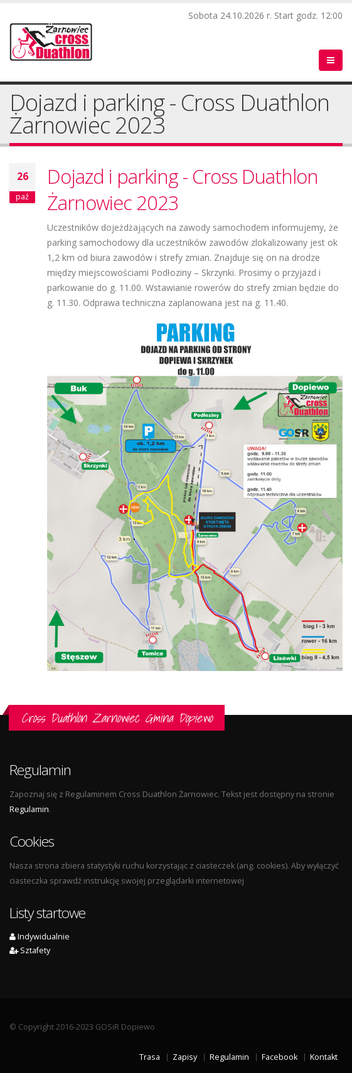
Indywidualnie (39, 936)
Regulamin (29, 809)
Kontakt (324, 1057)
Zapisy (185, 1057)
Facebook (279, 1057)
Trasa (149, 1057)
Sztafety (29, 950)
